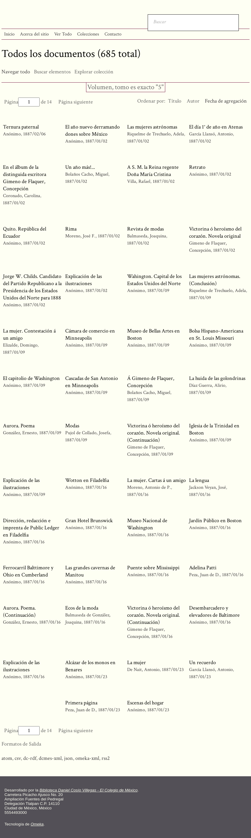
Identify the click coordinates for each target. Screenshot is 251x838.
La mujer (136, 662)
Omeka (37, 824)
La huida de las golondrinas (217, 378)
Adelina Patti (202, 567)
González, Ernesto (20, 433)
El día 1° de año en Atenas (216, 126)
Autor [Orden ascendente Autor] (193, 101)
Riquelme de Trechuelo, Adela (156, 134)
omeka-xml (87, 758)
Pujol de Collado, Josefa (87, 433)
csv (18, 758)
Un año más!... (80, 167)
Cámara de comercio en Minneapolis (90, 334)
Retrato (197, 167)
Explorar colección (93, 71)
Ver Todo (63, 34)
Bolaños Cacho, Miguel (86, 174)
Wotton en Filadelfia (87, 480)
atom (6, 758)
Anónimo (12, 134)
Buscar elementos (52, 71)
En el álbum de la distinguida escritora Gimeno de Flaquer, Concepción (24, 178)
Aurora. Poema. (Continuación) (19, 611)
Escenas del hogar (145, 702)
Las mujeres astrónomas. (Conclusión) (214, 280)
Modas (72, 425)
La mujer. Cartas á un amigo (156, 480)
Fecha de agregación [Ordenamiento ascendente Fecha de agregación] (226, 101)
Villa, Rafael (139, 181)
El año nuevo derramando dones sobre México (92, 130)
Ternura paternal (21, 126)
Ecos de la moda (81, 607)
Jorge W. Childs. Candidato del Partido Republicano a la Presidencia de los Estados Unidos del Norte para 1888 (32, 287)
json (68, 758)
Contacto (113, 34)
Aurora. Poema (19, 425)
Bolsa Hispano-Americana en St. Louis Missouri (216, 334)
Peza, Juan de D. (204, 575)
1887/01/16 (96, 487)
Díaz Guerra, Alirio (207, 385)
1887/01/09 (158, 290)
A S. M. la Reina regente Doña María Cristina (153, 171)
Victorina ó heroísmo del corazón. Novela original (215, 232)
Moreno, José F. (80, 236)
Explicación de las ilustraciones (83, 280)
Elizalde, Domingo (20, 345)
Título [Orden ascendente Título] (174, 101)
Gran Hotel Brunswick (89, 520)
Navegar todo (15, 71)
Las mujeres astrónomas (152, 126)
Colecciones (88, 34)
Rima (71, 228)
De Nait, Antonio (144, 670)
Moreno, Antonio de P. (149, 487)
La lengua (199, 480)
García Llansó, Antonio (211, 134)
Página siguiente (75, 101)
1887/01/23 (96, 677)
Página (22, 101)
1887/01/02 (96, 141)
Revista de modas (145, 228)
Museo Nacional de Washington (147, 524)
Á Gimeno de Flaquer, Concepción (150, 382)
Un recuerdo (202, 662)
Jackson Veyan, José (208, 487)
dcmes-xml (50, 758)
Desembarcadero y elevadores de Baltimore (214, 611)
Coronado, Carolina (22, 196)
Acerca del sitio (34, 34)
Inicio (9, 34)
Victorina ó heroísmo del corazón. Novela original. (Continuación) (153, 432)
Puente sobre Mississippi (153, 567)
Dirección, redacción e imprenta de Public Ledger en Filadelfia (31, 527)
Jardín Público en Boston (215, 520)
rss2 (106, 758)
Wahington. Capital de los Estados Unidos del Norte (154, 280)
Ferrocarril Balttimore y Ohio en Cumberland (28, 571)
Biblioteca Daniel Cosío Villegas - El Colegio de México (89, 790)
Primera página (81, 702)
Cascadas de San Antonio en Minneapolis (91, 382)
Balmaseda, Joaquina (146, 236)
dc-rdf (29, 758)
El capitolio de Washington (31, 378)
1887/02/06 (34, 134)
